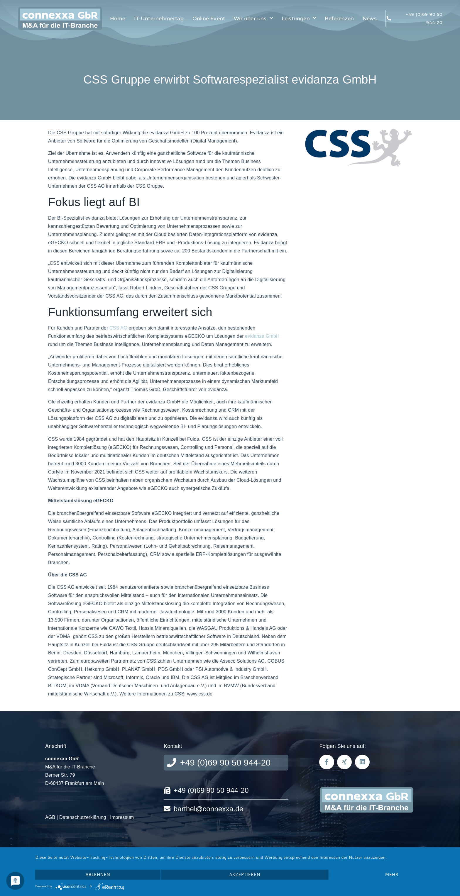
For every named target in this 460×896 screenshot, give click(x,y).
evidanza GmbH (262, 336)
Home (118, 18)
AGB (50, 817)
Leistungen (299, 18)
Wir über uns (253, 18)
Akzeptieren (244, 874)
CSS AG (118, 327)
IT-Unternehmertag (158, 18)
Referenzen (339, 18)
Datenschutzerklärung (82, 817)
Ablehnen (97, 874)
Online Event (208, 18)
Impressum (122, 817)
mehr (391, 874)
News (370, 18)
